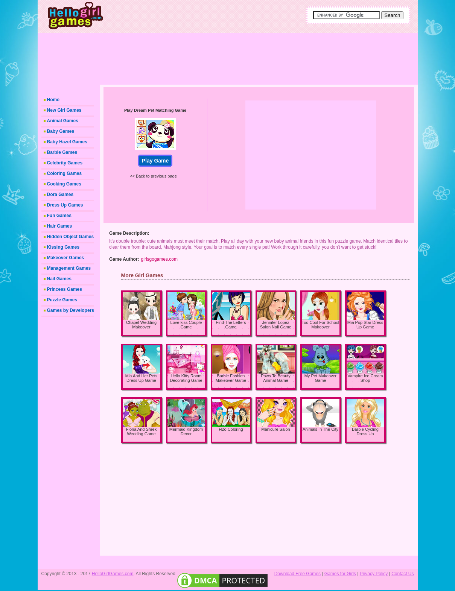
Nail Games (59, 278)
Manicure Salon (275, 429)
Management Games (69, 268)
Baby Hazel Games (67, 141)
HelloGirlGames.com (113, 573)
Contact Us (402, 573)
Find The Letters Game (231, 324)
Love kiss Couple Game (186, 324)
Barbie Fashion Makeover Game (231, 378)
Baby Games (61, 131)
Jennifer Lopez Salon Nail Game (275, 324)
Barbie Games (62, 152)
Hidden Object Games (70, 236)
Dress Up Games (65, 205)
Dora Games (60, 194)
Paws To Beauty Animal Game (276, 378)
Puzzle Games (62, 299)
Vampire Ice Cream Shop (365, 378)
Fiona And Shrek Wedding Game (141, 431)
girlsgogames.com (159, 259)
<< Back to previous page (153, 176)
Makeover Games (65, 257)
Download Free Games (297, 573)
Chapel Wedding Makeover (141, 324)
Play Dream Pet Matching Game (155, 110)
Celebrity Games (65, 163)
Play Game (155, 161)
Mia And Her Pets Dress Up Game (141, 378)
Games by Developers (70, 310)
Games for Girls (340, 573)
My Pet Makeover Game (320, 378)
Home (53, 99)
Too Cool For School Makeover (320, 324)
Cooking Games (64, 184)
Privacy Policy (374, 573)
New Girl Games (64, 110)
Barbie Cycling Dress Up (365, 431)
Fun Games (59, 215)
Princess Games (64, 289)
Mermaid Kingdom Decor (186, 431)
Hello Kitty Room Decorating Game (186, 378)
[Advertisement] (254, 56)
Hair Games (59, 226)
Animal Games (62, 120)
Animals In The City (320, 429)
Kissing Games (63, 247)
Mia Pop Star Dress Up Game (365, 324)
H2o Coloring (231, 429)
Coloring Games (64, 173)
